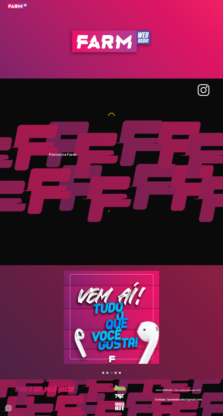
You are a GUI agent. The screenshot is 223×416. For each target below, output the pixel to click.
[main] (111, 154)
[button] (8, 408)
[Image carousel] (111, 322)
